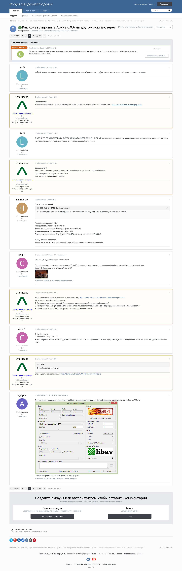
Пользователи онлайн (69, 16)
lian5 (22, 67)
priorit (26, 31)
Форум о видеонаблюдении (31, 4)
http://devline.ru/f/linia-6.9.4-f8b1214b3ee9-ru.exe (80, 374)
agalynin (22, 395)
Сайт (45, 11)
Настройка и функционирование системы (61, 31)
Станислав (46, 54)
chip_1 (22, 254)
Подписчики (161, 27)
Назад (17, 36)
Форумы (13, 16)
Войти (130, 516)
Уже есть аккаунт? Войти (144, 4)
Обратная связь (109, 564)
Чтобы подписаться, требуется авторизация (136, 27)
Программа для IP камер (49, 554)
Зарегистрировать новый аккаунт (52, 516)
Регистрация (164, 4)
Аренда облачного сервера (94, 554)
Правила (24, 16)
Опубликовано (46, 67)
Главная (16, 11)
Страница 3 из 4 (54, 36)
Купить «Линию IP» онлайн (71, 554)
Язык (69, 564)
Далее (38, 36)
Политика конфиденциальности (44, 16)
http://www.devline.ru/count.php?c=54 (126, 105)
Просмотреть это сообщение (157, 55)
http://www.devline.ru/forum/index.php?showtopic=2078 (101, 298)
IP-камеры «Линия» (115, 554)
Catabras (43, 48)
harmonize (22, 199)
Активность (31, 11)
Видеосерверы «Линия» (133, 554)
